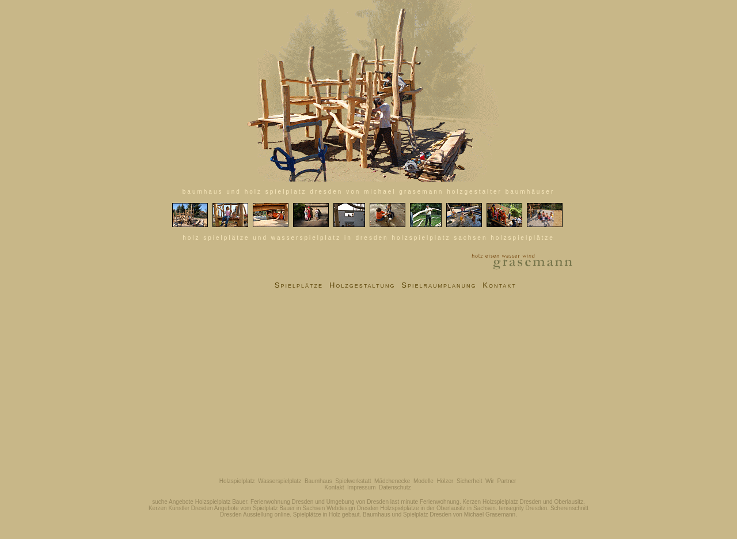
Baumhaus (318, 481)
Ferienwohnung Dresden (282, 502)
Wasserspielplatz (279, 481)
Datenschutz (395, 487)
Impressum (361, 487)
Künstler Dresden (190, 508)
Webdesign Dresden (352, 508)
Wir (489, 481)
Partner (506, 481)
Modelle (423, 481)
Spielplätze (299, 285)
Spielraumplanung (438, 285)
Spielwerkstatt (353, 481)
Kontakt (499, 285)
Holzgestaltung (362, 285)
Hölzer (445, 481)
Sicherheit (469, 481)
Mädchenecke (392, 481)
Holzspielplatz (237, 481)
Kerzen (471, 502)
